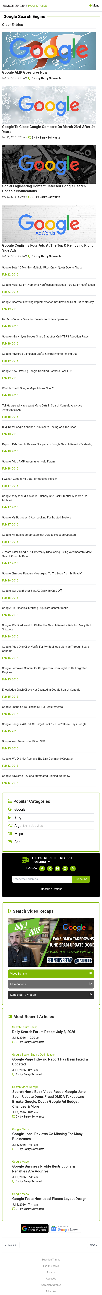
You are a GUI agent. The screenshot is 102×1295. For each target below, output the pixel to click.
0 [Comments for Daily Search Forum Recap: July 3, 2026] (15, 1042)
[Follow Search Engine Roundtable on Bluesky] (57, 868)
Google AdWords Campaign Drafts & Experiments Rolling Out (39, 353)
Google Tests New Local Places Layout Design (49, 1199)
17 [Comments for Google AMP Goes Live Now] (32, 78)
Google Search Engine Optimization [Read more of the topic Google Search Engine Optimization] (33, 1054)
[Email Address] (42, 879)
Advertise (51, 1291)
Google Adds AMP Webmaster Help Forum (28, 461)
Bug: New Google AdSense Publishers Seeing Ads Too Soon (39, 427)
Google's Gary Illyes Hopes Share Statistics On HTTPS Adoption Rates (45, 336)
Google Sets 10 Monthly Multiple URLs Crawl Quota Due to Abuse (42, 267)
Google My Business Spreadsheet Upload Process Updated (39, 534)
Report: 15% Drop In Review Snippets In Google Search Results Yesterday (47, 444)
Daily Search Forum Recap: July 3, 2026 (43, 1032)
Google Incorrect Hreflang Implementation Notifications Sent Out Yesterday (48, 302)
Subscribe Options (51, 889)
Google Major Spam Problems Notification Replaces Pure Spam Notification (48, 284)
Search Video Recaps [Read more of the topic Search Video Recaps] (25, 1087)
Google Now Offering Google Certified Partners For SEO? (37, 371)
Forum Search (51, 1266)
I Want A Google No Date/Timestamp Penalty (29, 478)
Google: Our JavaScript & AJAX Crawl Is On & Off (32, 590)
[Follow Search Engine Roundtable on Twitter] (50, 868)
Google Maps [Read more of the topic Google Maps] (20, 1129)
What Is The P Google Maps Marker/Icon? (28, 388)
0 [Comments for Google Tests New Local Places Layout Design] (15, 1208)
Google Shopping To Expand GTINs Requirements (32, 707)
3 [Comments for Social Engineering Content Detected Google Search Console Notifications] (31, 197)
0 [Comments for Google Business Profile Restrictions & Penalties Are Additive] (15, 1181)
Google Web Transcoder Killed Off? (23, 741)
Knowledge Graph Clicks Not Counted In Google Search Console (41, 689)
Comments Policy (51, 1285)
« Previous (10, 1245)
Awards (51, 1272)
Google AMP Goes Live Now (24, 72)
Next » (93, 1245)
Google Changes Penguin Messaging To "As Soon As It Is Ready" (42, 573)
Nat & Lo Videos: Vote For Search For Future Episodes (35, 319)
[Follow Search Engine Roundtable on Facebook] (42, 868)
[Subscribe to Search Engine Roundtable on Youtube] (65, 868)
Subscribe (81, 879)
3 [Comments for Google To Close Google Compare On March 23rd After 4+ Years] (31, 137)
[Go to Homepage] (25, 5)
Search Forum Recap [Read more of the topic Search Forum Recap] (25, 1027)
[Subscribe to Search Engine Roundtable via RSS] (73, 868)
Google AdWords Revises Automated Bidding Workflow (36, 776)
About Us (51, 1278)
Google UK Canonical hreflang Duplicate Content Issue (35, 608)
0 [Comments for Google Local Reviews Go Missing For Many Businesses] (15, 1149)
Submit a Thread (51, 1259)
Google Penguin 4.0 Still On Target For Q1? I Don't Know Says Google (44, 724)
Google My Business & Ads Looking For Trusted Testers (36, 517)
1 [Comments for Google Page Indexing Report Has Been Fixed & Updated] (15, 1074)
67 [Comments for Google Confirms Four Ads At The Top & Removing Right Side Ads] (32, 256)
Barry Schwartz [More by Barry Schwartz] (51, 78)
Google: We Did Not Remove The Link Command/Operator (37, 758)
